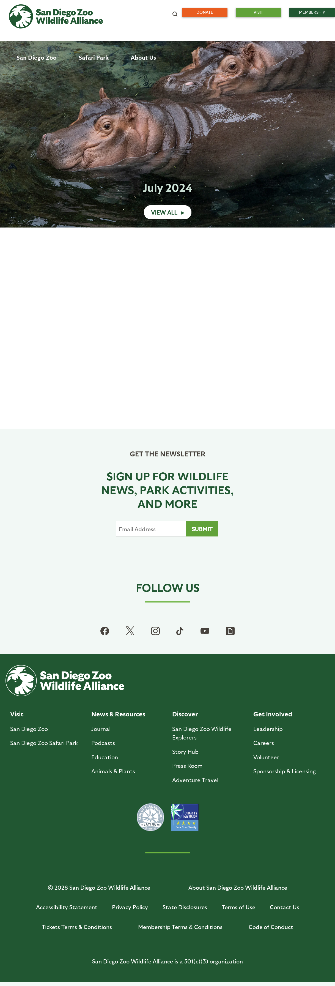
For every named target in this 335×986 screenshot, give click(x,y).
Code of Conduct (271, 926)
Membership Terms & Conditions (180, 926)
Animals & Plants (113, 771)
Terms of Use (238, 906)
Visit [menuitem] (258, 12)
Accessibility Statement (66, 906)
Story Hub (185, 751)
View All (164, 212)
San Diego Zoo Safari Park (44, 742)
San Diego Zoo (29, 728)
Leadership (268, 728)
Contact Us (284, 906)
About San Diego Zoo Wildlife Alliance (237, 887)
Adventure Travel (195, 779)
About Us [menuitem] (143, 57)
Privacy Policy (130, 906)
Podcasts (103, 742)
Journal (101, 728)
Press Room (187, 765)
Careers (263, 742)
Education (104, 757)
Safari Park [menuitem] (94, 57)
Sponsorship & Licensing (284, 771)
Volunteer (266, 757)
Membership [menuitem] (312, 12)
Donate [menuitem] (204, 12)
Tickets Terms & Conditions (77, 926)
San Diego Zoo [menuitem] (37, 57)
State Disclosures (185, 906)
